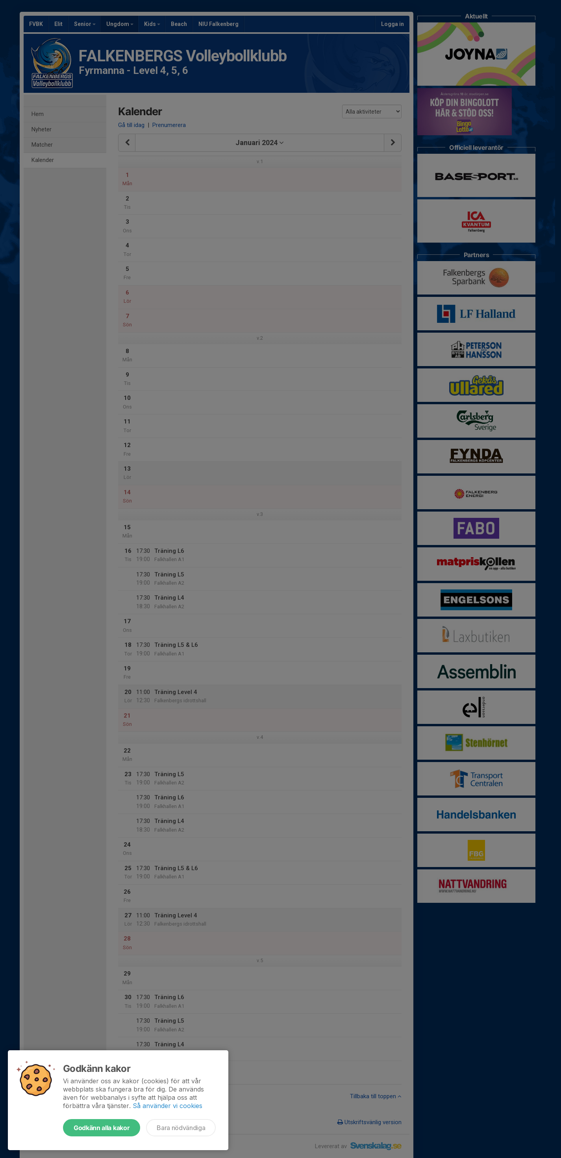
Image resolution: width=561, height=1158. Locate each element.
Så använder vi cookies (167, 1106)
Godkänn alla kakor (102, 1128)
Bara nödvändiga (181, 1128)
